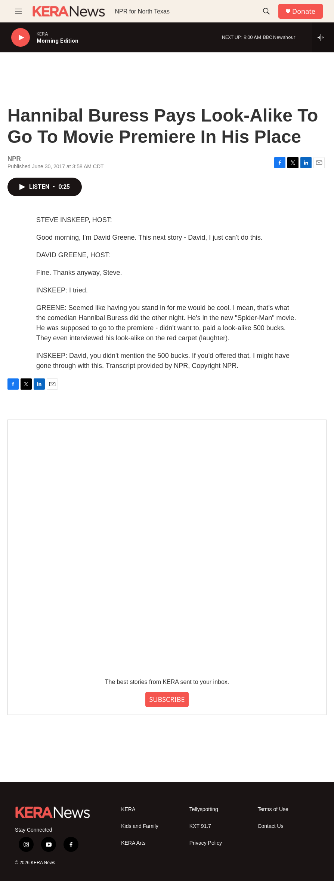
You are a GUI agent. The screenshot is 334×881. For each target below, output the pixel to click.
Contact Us (270, 826)
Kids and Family (139, 826)
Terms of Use (272, 809)
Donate (303, 11)
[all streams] (323, 37)
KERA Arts (133, 843)
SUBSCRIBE (167, 699)
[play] (21, 37)
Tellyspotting (203, 809)
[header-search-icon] (266, 11)
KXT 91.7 (200, 826)
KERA (128, 809)
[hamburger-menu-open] (18, 11)
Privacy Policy (205, 843)
